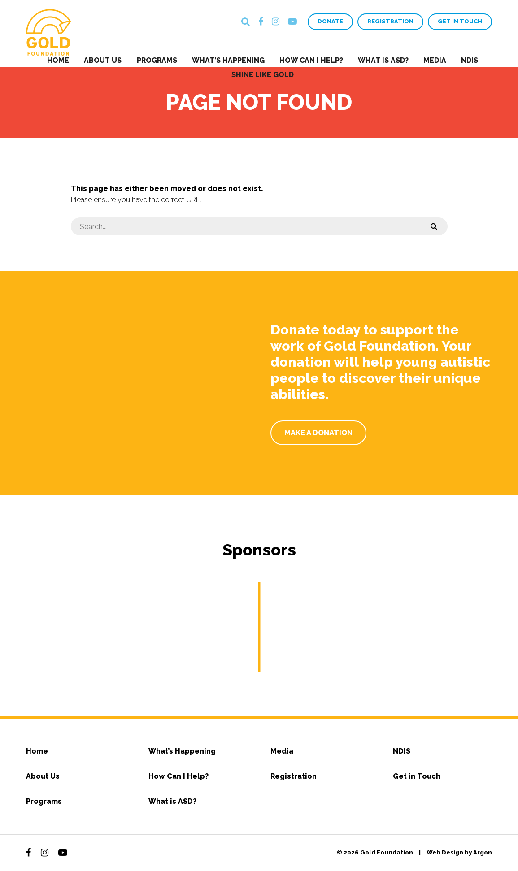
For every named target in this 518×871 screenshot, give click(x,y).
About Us (112, 60)
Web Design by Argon (459, 852)
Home (72, 60)
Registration (390, 21)
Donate (330, 21)
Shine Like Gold (263, 73)
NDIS (458, 60)
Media (427, 60)
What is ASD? (379, 60)
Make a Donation (319, 432)
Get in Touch (459, 21)
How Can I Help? (310, 60)
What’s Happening (230, 60)
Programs (162, 60)
